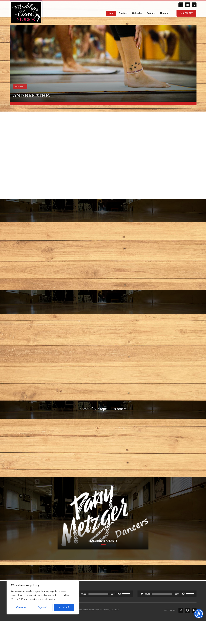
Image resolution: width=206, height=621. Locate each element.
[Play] (141, 593)
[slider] (98, 594)
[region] (43, 597)
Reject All (42, 607)
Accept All (64, 607)
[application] (103, 593)
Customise (21, 607)
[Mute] (119, 593)
